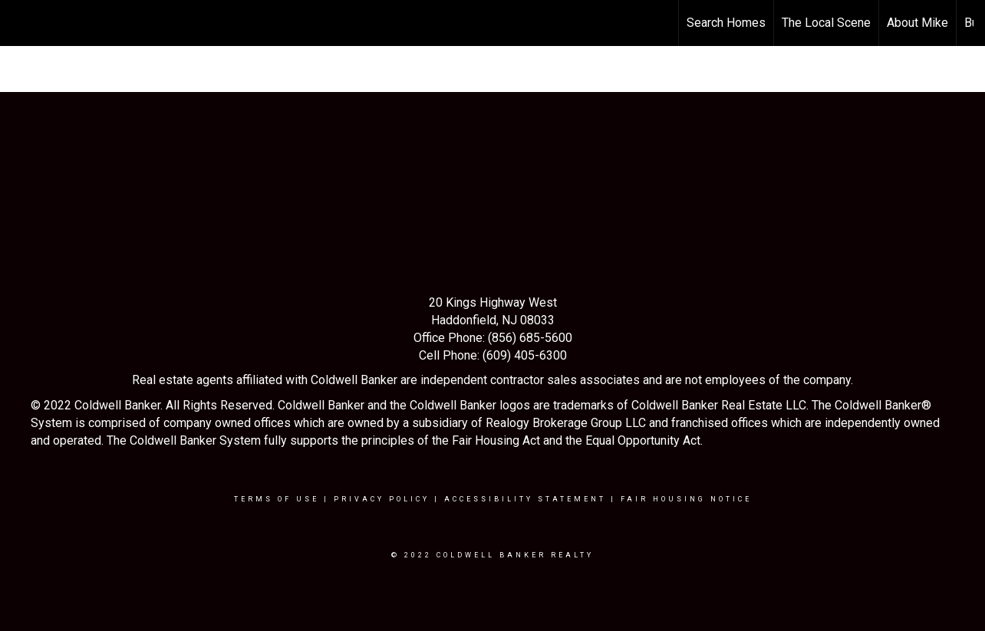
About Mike (917, 22)
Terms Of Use (276, 499)
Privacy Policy (382, 499)
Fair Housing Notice (686, 499)
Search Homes (726, 22)
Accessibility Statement (525, 499)
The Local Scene (826, 22)
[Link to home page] (20, 23)
